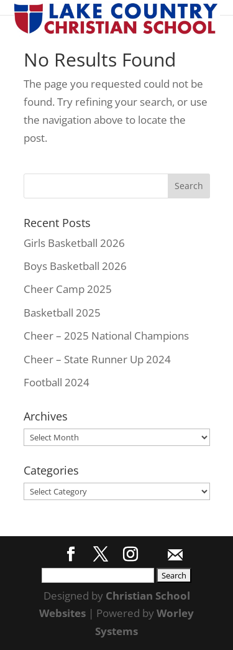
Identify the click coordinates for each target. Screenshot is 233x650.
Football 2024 (56, 382)
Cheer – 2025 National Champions (106, 335)
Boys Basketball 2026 (75, 266)
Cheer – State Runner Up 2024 (97, 359)
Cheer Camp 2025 (68, 289)
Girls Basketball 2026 (74, 243)
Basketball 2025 (62, 312)
